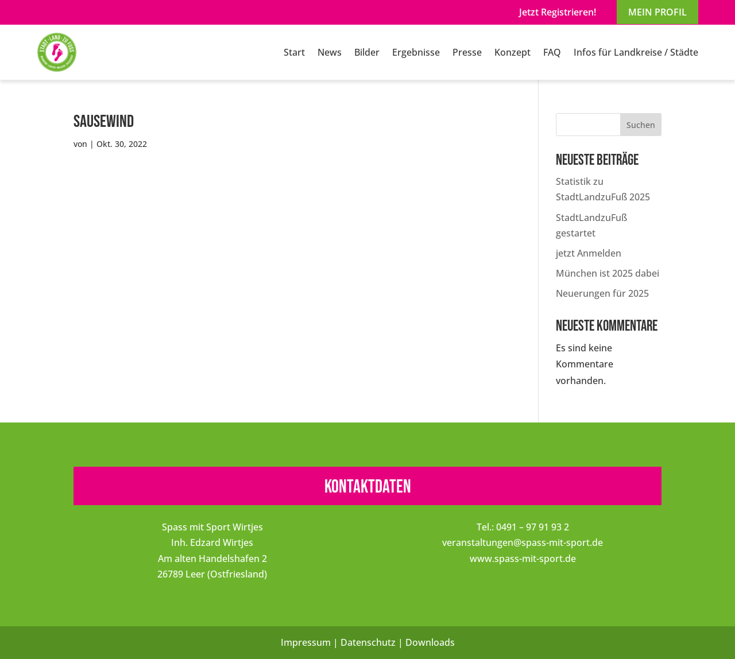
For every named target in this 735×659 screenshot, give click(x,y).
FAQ (552, 52)
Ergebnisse (416, 52)
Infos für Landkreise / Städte (636, 52)
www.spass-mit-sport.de (523, 558)
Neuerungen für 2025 (602, 293)
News (330, 52)
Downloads (430, 642)
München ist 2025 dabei (607, 273)
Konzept (512, 52)
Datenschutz (368, 642)
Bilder (367, 52)
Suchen (640, 124)
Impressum (306, 642)
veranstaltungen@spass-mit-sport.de (522, 542)
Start (294, 52)
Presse (467, 52)
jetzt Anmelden (588, 253)
